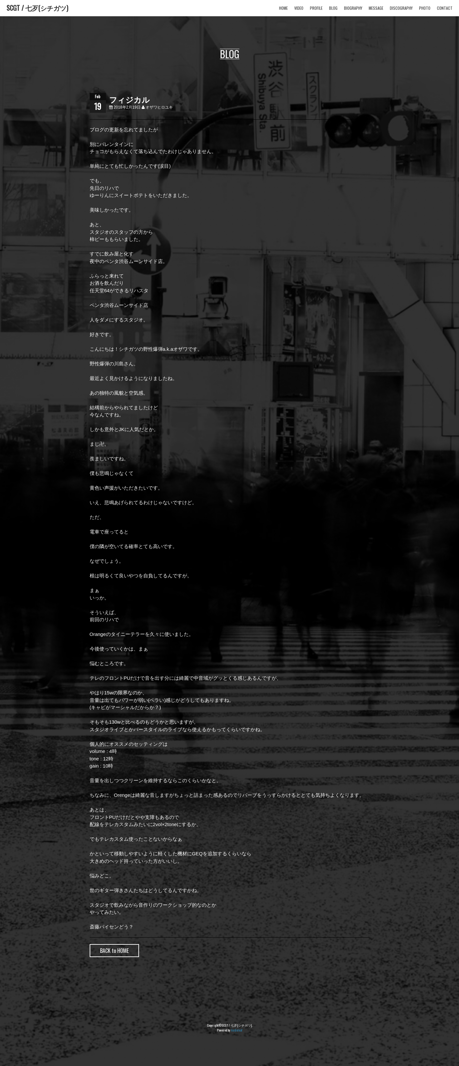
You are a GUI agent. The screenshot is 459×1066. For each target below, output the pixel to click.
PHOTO (424, 8)
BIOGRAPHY (353, 8)
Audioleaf (236, 1030)
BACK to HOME (114, 950)
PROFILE (316, 8)
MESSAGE (376, 8)
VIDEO (298, 8)
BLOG (333, 8)
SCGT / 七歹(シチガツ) (37, 8)
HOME (283, 8)
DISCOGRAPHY (401, 8)
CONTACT (445, 8)
